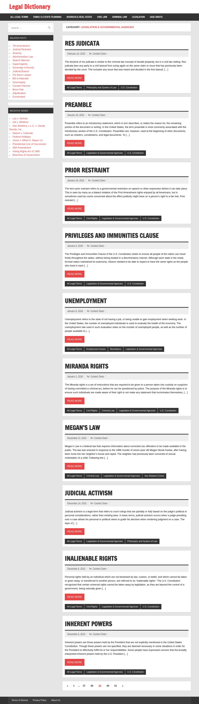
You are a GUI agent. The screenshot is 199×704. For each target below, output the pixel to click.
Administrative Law (23, 56)
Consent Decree (21, 85)
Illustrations (115, 349)
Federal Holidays (22, 136)
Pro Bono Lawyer (22, 75)
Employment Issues (96, 349)
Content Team (99, 53)
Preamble (78, 104)
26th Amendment (22, 147)
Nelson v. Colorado (23, 133)
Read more (74, 78)
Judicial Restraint (22, 49)
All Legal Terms (19, 17)
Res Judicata (82, 43)
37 (84, 685)
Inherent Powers (88, 624)
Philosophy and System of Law (101, 87)
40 (107, 685)
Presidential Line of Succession (29, 144)
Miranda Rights (86, 366)
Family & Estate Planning (47, 17)
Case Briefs (156, 17)
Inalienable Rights (91, 558)
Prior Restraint (87, 170)
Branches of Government (26, 155)
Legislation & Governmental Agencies (105, 153)
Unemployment (86, 301)
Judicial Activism (88, 493)
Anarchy (17, 53)
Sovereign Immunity (23, 67)
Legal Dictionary (29, 6)
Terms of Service (20, 700)
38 (92, 685)
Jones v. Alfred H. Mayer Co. (28, 140)
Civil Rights (92, 218)
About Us (55, 700)
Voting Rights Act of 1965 (26, 151)
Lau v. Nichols (20, 118)
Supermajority (20, 64)
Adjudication (19, 93)
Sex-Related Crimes (154, 476)
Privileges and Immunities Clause (112, 235)
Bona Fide (18, 89)
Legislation (138, 17)
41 (115, 685)
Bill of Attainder (21, 78)
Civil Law (102, 17)
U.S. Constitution (129, 87)
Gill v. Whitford (20, 122)
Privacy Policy (39, 700)
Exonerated (19, 96)
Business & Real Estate (79, 17)
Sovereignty (19, 82)
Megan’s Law (82, 427)
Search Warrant (21, 60)
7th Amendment (21, 45)
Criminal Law (119, 17)
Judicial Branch (21, 71)
